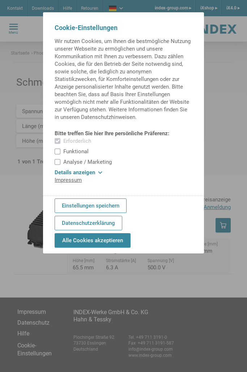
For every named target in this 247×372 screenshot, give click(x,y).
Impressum (68, 180)
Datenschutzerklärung (88, 223)
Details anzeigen (78, 172)
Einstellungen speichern (90, 205)
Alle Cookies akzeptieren (92, 240)
